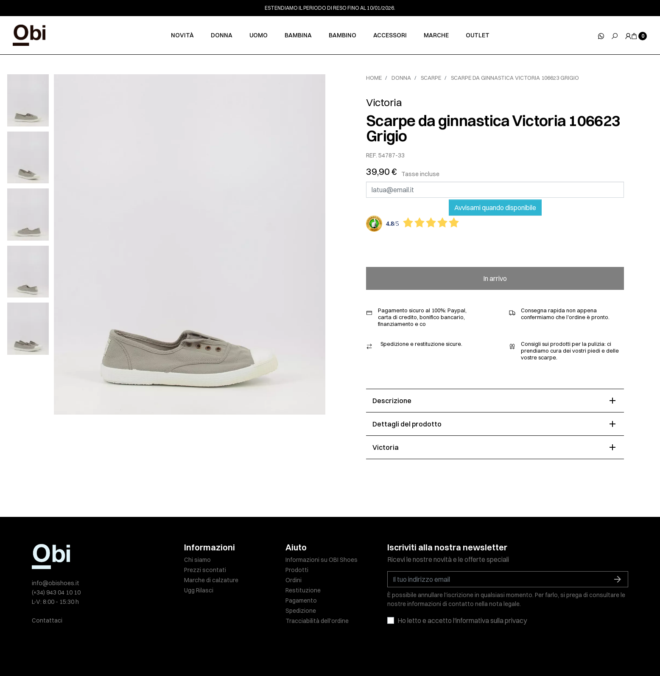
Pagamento (301, 600)
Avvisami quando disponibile (495, 207)
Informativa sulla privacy (254, 651)
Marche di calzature (211, 580)
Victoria (384, 102)
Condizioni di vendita (378, 651)
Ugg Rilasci (198, 590)
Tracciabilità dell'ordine (317, 621)
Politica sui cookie (318, 651)
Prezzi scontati (205, 570)
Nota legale (199, 651)
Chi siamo (197, 560)
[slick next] (34, 76)
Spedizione (300, 610)
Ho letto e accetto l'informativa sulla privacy (462, 620)
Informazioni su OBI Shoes (321, 560)
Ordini (293, 580)
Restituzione (303, 590)
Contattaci (47, 620)
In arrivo (495, 278)
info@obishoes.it (55, 583)
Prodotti (296, 570)
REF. (371, 155)
